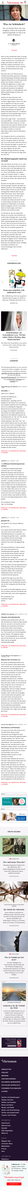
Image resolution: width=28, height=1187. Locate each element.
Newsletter (6, 1069)
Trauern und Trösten (8, 1115)
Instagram (11, 379)
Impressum (5, 1123)
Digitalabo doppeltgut (10, 1085)
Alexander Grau (14, 303)
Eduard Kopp (12, 977)
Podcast (4, 1072)
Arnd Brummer (13, 350)
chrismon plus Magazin (11, 1088)
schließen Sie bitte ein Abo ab (10, 373)
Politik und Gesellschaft (10, 1113)
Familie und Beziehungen (10, 1097)
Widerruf (4, 1133)
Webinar (4, 1076)
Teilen (13, 50)
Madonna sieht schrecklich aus (10, 660)
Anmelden (25, 2)
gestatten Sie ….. (6, 521)
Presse (3, 1149)
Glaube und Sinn (7, 1100)
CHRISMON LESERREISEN (14, 1002)
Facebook (19, 379)
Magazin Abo (6, 1141)
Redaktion (5, 1159)
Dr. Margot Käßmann (15, 43)
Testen (20, 2)
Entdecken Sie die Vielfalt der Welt (14, 1007)
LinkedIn (12, 381)
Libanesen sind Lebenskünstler (10, 617)
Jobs (3, 1151)
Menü (2, 3)
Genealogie (15, 859)
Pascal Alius (11, 876)
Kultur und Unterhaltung (10, 1110)
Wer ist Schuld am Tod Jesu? (14, 958)
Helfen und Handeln (8, 1102)
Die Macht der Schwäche (14, 909)
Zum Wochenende (8, 1079)
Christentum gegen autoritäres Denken (14, 905)
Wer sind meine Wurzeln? (14, 862)
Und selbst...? (5, 391)
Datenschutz (6, 1125)
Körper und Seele (7, 1107)
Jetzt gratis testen (14, 1183)
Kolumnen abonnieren (10, 1082)
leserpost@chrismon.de (8, 377)
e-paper (4, 1091)
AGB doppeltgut (7, 1131)
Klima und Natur (7, 1105)
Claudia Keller (12, 925)
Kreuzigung (15, 954)
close (26, 1161)
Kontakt (4, 1128)
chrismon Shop (7, 1144)
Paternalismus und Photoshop (10, 727)
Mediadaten (5, 1146)
